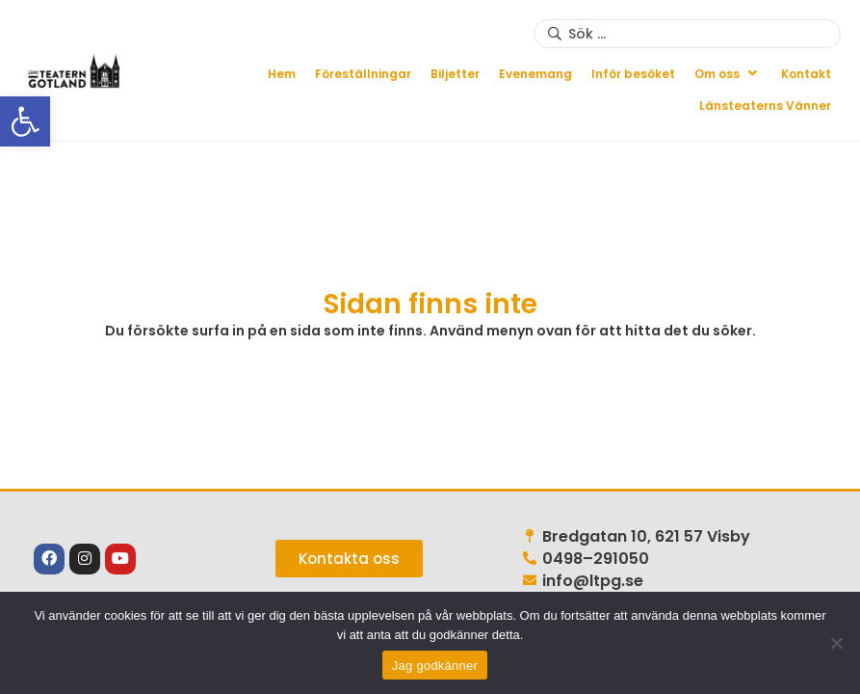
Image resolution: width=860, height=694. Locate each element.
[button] (728, 74)
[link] (25, 121)
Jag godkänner (435, 665)
